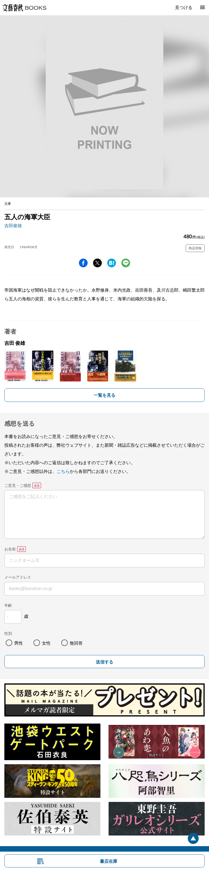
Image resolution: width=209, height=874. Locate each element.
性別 (8, 633)
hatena (111, 263)
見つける (183, 7)
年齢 (8, 605)
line (125, 263)
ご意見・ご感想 (17, 485)
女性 (46, 642)
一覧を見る (104, 395)
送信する (104, 662)
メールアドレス (17, 577)
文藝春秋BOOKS (24, 7)
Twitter (97, 263)
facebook (83, 263)
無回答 (76, 642)
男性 (18, 642)
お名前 (10, 549)
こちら (63, 471)
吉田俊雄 (13, 225)
